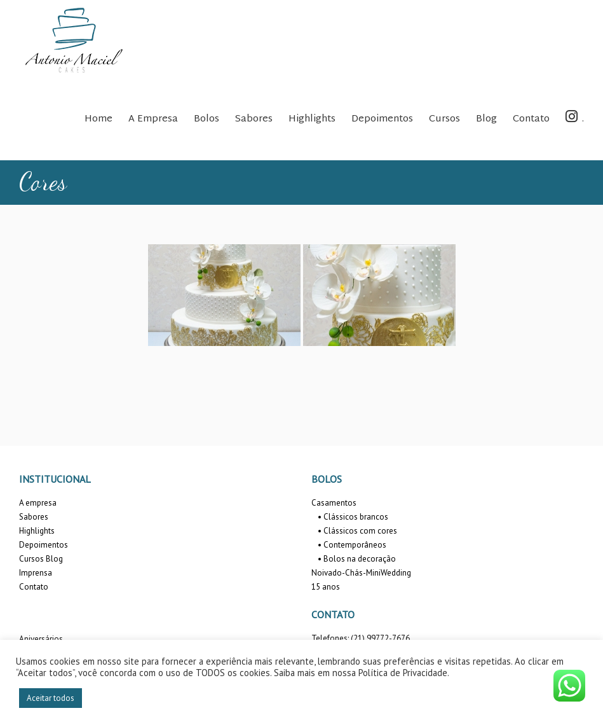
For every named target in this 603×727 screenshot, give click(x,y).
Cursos (31, 558)
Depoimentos (43, 544)
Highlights (37, 530)
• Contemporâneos (352, 544)
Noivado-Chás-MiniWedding (361, 572)
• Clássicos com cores (357, 530)
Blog (54, 558)
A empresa (38, 502)
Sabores (33, 516)
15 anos (325, 586)
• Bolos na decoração (357, 558)
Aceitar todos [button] (50, 698)
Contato (33, 586)
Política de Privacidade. (403, 673)
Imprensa (35, 572)
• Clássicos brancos (353, 516)
